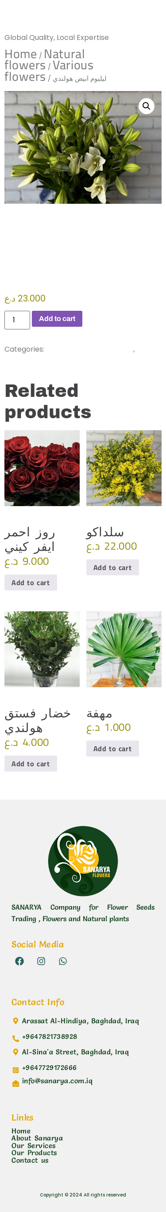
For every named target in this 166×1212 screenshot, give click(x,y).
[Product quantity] (17, 320)
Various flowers (47, 358)
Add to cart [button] (31, 582)
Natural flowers (44, 59)
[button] (146, 106)
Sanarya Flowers (50, 19)
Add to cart (57, 318)
